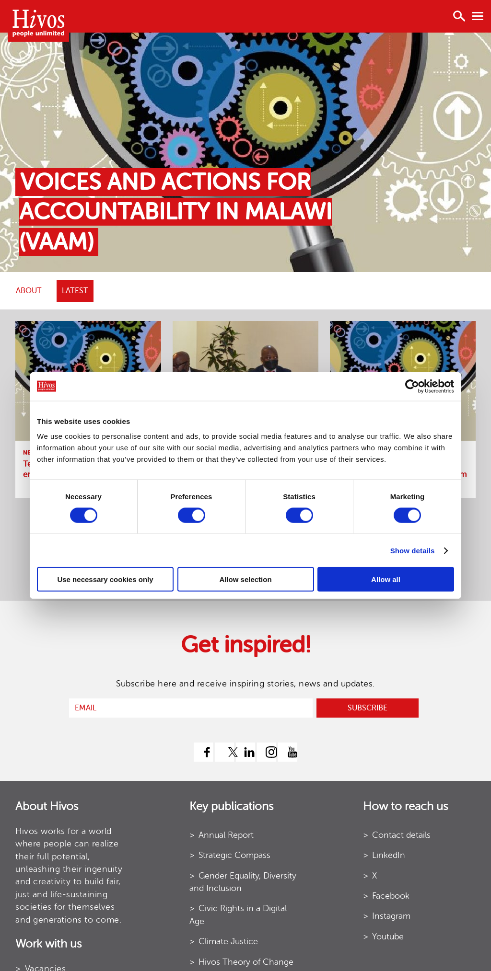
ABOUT (29, 290)
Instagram (391, 916)
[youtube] (287, 752)
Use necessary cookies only (105, 579)
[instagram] (266, 752)
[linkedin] (245, 752)
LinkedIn (388, 855)
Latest (75, 290)
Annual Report (226, 835)
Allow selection (245, 579)
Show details (412, 550)
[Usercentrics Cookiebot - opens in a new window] (412, 386)
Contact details (401, 835)
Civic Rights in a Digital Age (238, 914)
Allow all (385, 579)
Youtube (388, 936)
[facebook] (203, 752)
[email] (191, 708)
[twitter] (224, 752)
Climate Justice (228, 941)
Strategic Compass (234, 855)
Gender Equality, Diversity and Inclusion (242, 882)
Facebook (390, 896)
